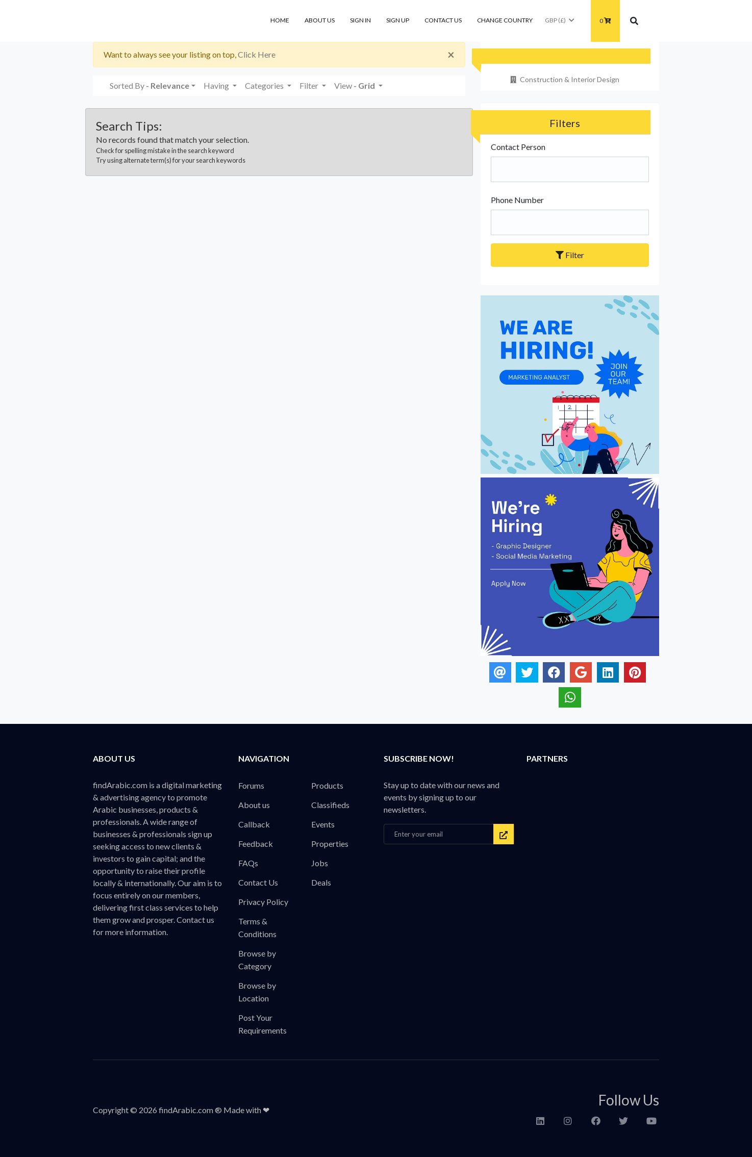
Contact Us (443, 20)
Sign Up (397, 20)
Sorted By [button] (149, 85)
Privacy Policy (263, 902)
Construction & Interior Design (564, 79)
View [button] (355, 85)
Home (279, 20)
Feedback (255, 843)
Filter (570, 255)
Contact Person (518, 147)
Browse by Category (257, 959)
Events (323, 824)
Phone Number (517, 200)
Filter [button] (309, 85)
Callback (254, 824)
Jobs (319, 863)
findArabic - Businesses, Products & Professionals (169, 21)
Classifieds (330, 805)
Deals (321, 882)
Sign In (360, 20)
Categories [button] (265, 85)
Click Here (256, 54)
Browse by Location (257, 991)
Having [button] (217, 85)
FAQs (248, 863)
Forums (251, 785)
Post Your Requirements (262, 1024)
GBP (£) (560, 20)
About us (320, 20)
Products (327, 785)
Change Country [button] (505, 20)
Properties (329, 843)
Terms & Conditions (257, 927)
